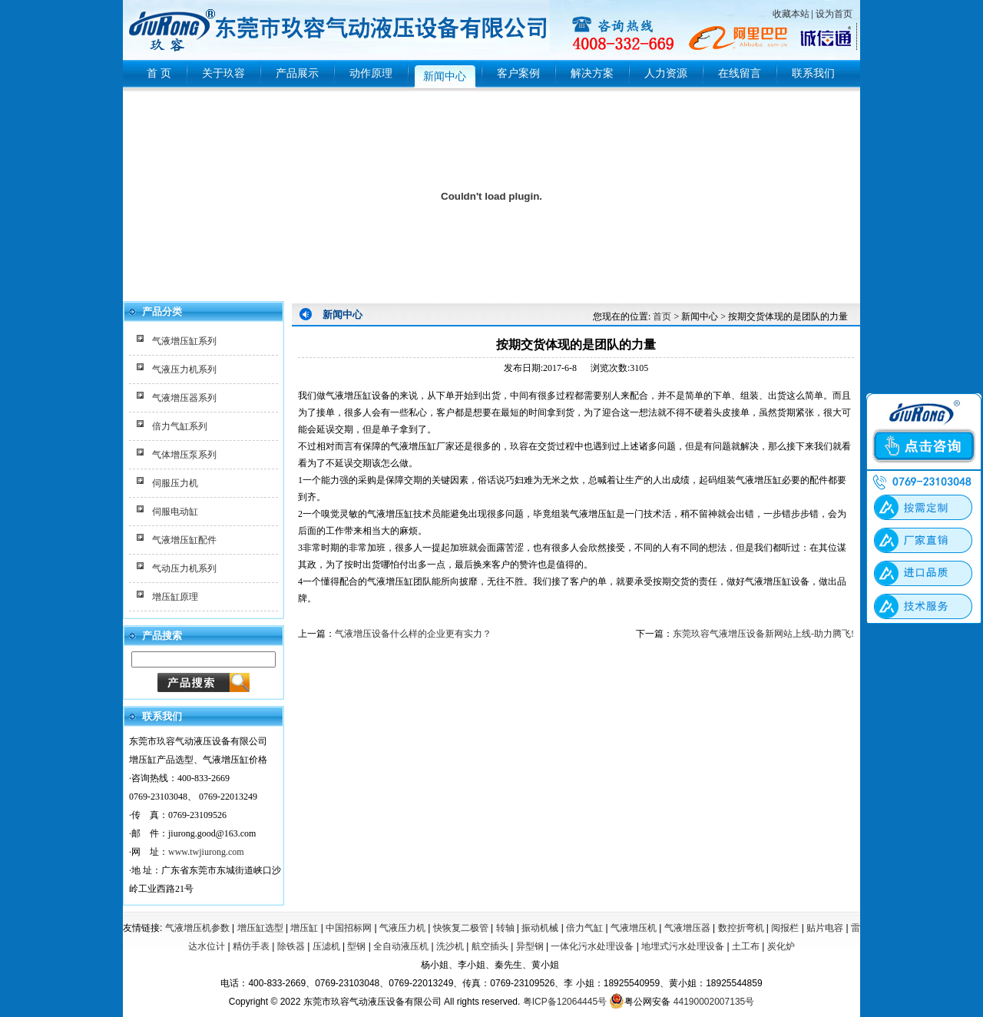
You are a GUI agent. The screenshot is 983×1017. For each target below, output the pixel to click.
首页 (662, 316)
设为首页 (834, 13)
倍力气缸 (584, 928)
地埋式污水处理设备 (682, 946)
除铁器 (291, 946)
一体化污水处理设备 (592, 946)
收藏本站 (791, 13)
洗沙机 (450, 946)
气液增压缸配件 (184, 540)
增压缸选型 (260, 928)
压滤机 (326, 946)
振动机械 (539, 928)
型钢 (356, 946)
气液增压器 (687, 928)
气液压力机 (402, 928)
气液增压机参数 (197, 928)
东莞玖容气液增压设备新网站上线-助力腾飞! (763, 633)
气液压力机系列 (184, 369)
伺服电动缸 (175, 511)
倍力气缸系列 (179, 426)
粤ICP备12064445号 (565, 1001)
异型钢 (530, 946)
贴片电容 (824, 928)
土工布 (746, 946)
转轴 (505, 928)
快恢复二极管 (460, 928)
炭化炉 (781, 946)
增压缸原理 (175, 596)
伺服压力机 (175, 483)
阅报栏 (785, 928)
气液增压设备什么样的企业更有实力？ (413, 633)
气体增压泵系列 (184, 454)
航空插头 (490, 946)
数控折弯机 (741, 928)
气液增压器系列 (184, 398)
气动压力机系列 (184, 568)
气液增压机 (634, 928)
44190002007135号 (714, 1001)
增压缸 (304, 928)
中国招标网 (349, 928)
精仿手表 (251, 946)
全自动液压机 (401, 946)
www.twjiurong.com (206, 851)
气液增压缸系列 (184, 341)
